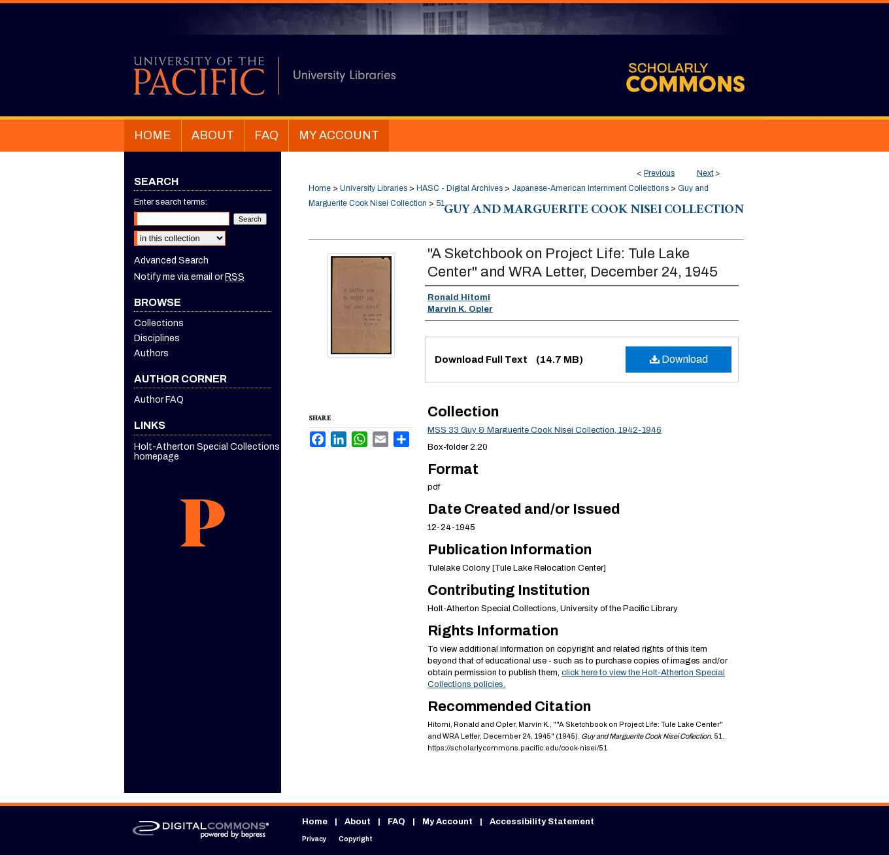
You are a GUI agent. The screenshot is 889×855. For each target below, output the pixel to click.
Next (705, 173)
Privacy (314, 839)
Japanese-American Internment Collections (590, 188)
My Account (447, 821)
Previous (659, 173)
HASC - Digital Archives (459, 188)
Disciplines (157, 338)
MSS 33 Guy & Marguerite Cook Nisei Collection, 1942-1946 (545, 430)
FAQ (396, 821)
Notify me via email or (189, 277)
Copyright (356, 839)
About (357, 821)
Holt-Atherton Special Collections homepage (207, 451)
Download (679, 359)
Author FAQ (159, 400)
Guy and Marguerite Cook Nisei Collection (594, 211)
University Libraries (373, 188)
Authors (151, 353)
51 (440, 203)
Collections (159, 323)
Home (320, 188)
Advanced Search (171, 260)
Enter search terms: (170, 202)
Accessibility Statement (542, 821)
